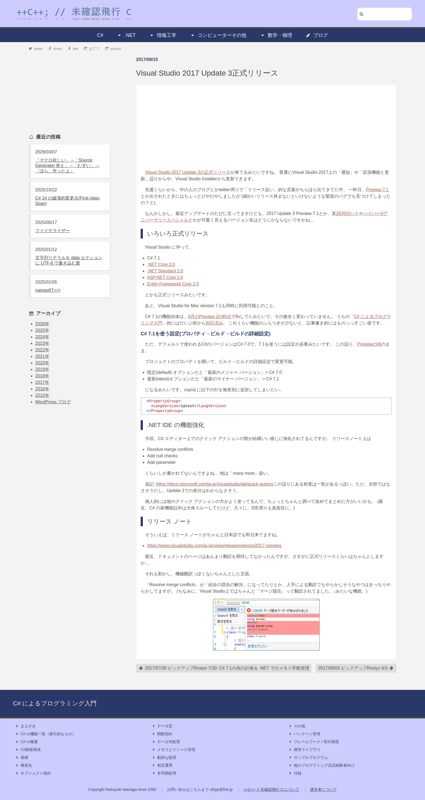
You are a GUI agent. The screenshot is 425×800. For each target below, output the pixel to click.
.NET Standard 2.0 (165, 271)
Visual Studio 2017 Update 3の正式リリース (187, 172)
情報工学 (162, 35)
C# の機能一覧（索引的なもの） (45, 734)
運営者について (323, 789)
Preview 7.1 (377, 189)
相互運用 (162, 765)
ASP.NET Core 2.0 (165, 277)
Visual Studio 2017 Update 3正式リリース (207, 73)
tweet (36, 49)
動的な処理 (164, 757)
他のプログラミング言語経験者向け (321, 765)
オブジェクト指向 (33, 773)
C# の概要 (26, 742)
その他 (296, 726)
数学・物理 (276, 35)
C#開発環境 (28, 750)
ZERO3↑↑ (345, 213)
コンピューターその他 (218, 35)
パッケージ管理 (304, 734)
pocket (113, 49)
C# (100, 35)
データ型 (162, 726)
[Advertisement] (266, 127)
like (73, 49)
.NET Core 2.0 (161, 264)
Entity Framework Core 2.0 (173, 284)
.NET (126, 35)
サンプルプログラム (308, 757)
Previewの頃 (369, 344)
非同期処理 (164, 773)
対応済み (214, 323)
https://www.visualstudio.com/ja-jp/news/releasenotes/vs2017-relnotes (214, 545)
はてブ (92, 49)
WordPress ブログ (53, 402)
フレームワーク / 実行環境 (313, 742)
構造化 (23, 765)
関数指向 (162, 734)
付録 (294, 773)
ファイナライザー (52, 230)
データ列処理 (166, 742)
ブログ (317, 35)
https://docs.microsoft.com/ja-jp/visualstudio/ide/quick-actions (214, 484)
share (55, 49)
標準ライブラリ (304, 750)
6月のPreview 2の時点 (209, 316)
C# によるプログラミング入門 (54, 703)
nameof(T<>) (47, 290)
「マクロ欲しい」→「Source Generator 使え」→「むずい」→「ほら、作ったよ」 (67, 165)
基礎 (21, 757)
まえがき (25, 726)
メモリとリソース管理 (173, 750)
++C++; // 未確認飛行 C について (271, 789)
